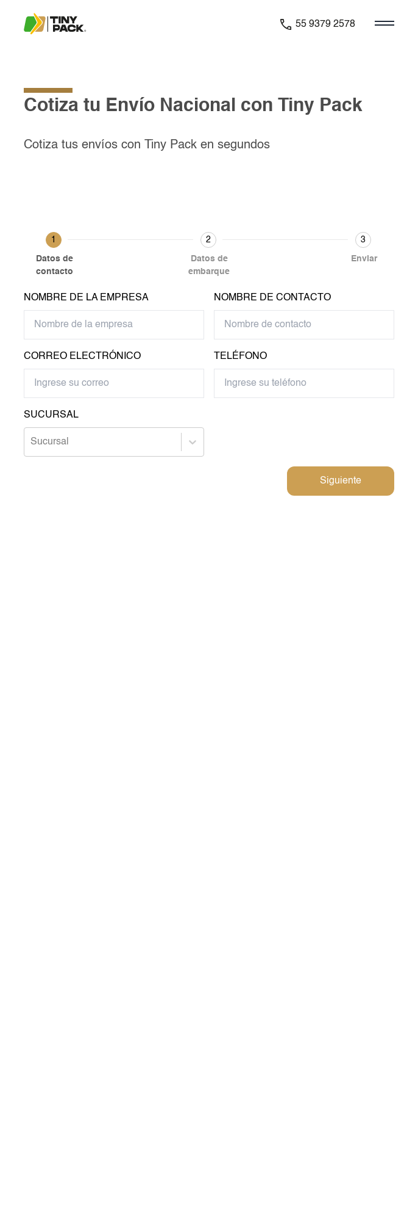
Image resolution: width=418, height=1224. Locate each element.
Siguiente (340, 481)
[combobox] (31, 442)
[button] (54, 256)
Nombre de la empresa (86, 298)
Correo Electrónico (82, 356)
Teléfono (240, 356)
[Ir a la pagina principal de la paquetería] (63, 24)
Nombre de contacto (272, 298)
